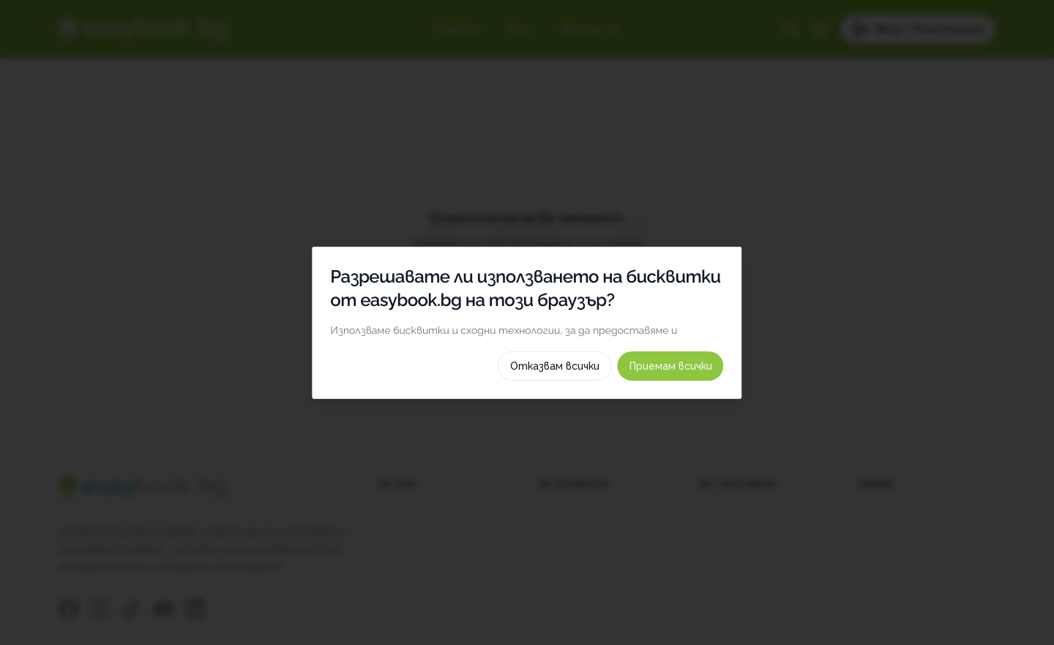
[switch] (774, 385)
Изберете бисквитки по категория (527, 476)
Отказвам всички (620, 547)
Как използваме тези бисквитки (527, 511)
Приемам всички (736, 547)
